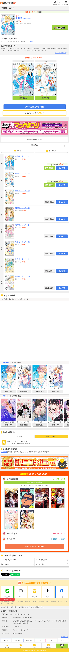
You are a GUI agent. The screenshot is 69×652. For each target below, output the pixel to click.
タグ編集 (30, 41)
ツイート (4, 574)
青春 (15, 41)
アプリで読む (18, 436)
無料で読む (23, 98)
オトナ (63, 640)
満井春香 (24, 18)
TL (40, 640)
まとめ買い (51, 151)
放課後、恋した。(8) (22, 276)
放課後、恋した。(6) (22, 242)
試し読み (50, 202)
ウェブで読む (51, 436)
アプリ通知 (34, 597)
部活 (10, 41)
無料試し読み (8, 391)
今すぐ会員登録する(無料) (34, 546)
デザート (5, 396)
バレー (5, 41)
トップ (6, 640)
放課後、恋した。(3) (22, 191)
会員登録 (4, 452)
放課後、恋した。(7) (22, 259)
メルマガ (21, 597)
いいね (61, 597)
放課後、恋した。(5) (22, 225)
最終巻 (17, 150)
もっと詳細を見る (61, 53)
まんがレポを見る (34, 113)
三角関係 (22, 41)
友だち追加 (7, 597)
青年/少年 (29, 640)
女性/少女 (17, 640)
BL (51, 640)
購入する (62, 168)
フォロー (48, 597)
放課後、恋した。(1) (22, 156)
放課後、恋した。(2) (22, 173)
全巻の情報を (34, 139)
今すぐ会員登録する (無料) (34, 107)
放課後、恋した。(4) (22, 208)
